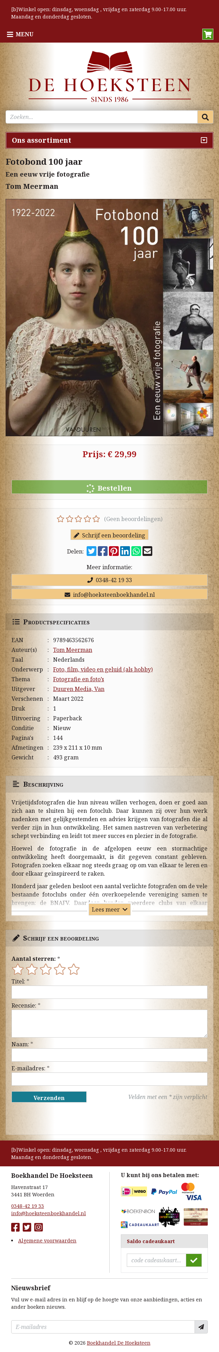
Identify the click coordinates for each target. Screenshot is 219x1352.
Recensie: (24, 1005)
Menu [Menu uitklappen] (25, 34)
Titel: (18, 981)
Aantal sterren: (34, 959)
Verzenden (49, 1098)
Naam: (20, 1044)
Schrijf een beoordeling (109, 535)
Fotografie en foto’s (78, 679)
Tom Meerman (72, 650)
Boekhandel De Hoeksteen (119, 1342)
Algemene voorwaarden (47, 1240)
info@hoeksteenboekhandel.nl (110, 595)
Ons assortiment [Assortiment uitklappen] (41, 140)
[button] (207, 34)
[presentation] (56, 1118)
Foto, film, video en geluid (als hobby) (103, 669)
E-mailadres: (28, 1068)
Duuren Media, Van (78, 689)
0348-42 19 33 (109, 580)
